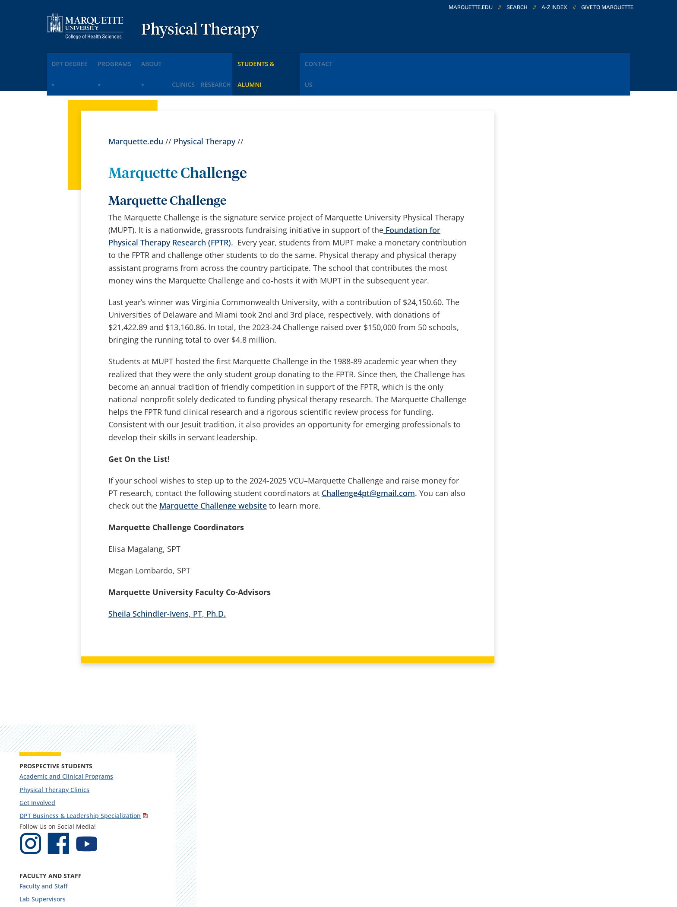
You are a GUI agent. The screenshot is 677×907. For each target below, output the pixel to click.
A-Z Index (554, 7)
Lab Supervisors (532, 313)
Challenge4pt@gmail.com (368, 464)
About (181, 60)
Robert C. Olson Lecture (543, 380)
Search (517, 7)
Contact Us (396, 60)
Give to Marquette (607, 7)
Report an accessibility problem (554, 470)
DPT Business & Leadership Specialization (548, 225)
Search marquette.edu (257, 802)
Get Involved (526, 208)
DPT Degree (76, 60)
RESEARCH (266, 60)
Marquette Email (357, 734)
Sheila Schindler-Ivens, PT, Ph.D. (167, 585)
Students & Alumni (329, 60)
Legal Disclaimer (412, 854)
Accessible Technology (602, 854)
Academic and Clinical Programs (541, 178)
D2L (334, 779)
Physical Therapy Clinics (544, 195)
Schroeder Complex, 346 (78, 746)
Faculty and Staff (533, 300)
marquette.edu (471, 7)
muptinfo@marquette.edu (547, 504)
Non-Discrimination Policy (499, 854)
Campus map (241, 756)
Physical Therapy (200, 30)
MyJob (338, 802)
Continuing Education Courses (552, 367)
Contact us (236, 779)
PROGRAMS (133, 60)
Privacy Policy (347, 854)
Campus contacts (248, 734)
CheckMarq (347, 756)
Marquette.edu (135, 112)
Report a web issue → (532, 801)
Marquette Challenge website (213, 477)
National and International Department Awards (547, 413)
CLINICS (222, 60)
